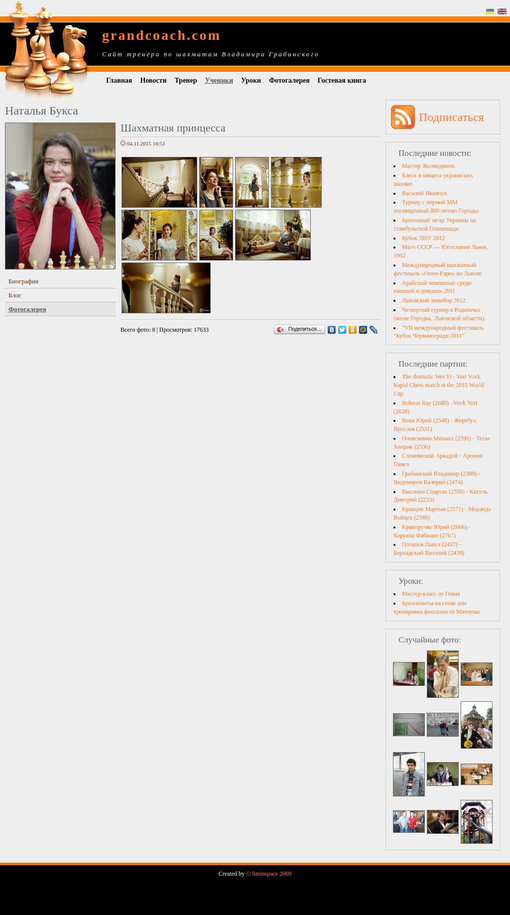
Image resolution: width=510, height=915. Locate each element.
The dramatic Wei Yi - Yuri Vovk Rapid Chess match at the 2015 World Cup (438, 385)
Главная (119, 80)
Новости (153, 80)
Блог (14, 295)
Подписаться (451, 117)
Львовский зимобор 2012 (434, 300)
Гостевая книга (342, 80)
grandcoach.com (161, 35)
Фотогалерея (289, 80)
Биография (23, 281)
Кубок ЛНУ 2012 (423, 238)
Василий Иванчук (424, 193)
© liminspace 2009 (268, 873)
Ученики (219, 80)
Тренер (186, 80)
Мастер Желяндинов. (429, 165)
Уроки (251, 80)
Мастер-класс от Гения (431, 593)
